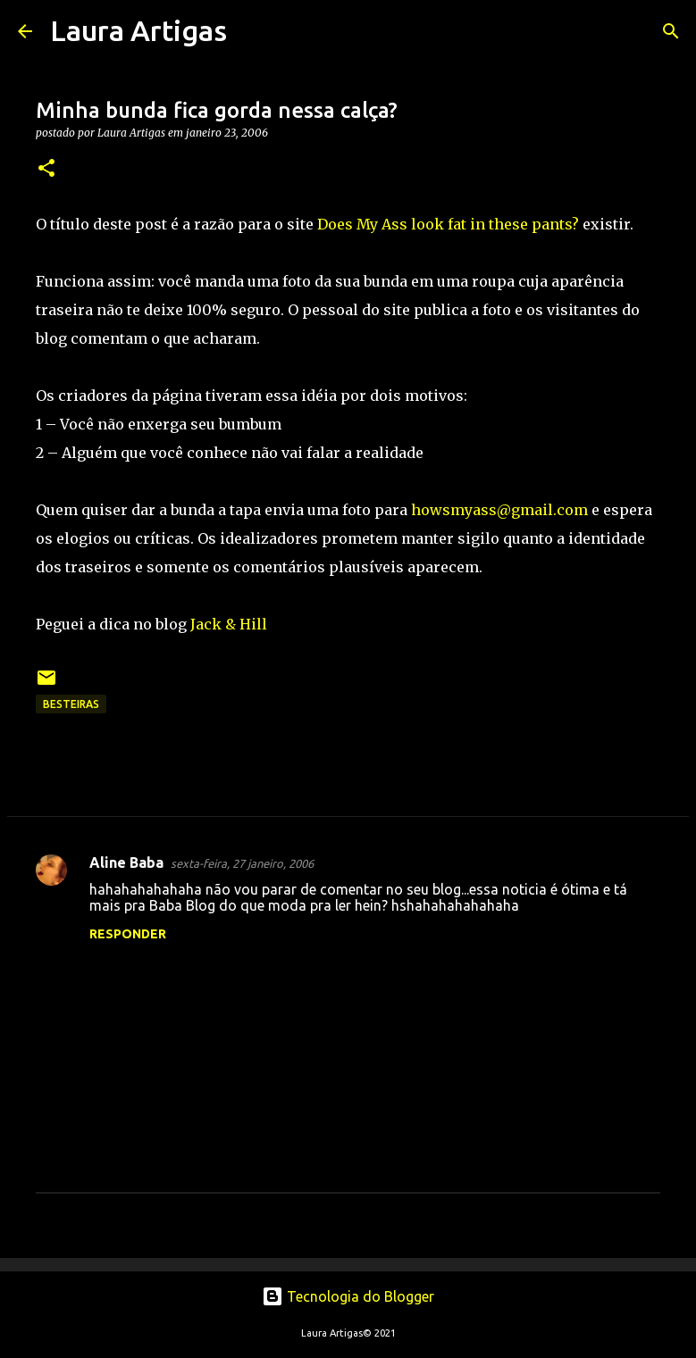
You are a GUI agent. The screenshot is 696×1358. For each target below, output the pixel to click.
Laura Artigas (138, 30)
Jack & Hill (228, 624)
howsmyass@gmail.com (499, 510)
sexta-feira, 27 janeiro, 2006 (242, 863)
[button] (46, 169)
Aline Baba (126, 862)
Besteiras (71, 704)
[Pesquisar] (252, 31)
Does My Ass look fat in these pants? (450, 224)
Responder (127, 934)
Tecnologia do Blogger (348, 1296)
